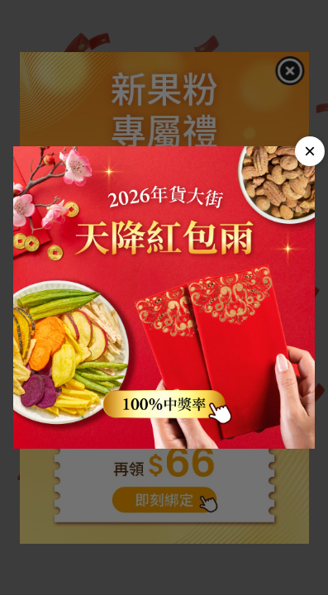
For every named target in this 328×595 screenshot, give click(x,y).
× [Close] (310, 151)
